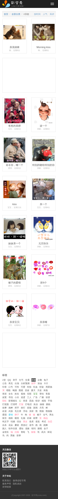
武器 (11, 411)
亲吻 (33, 380)
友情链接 (6, 487)
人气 (45, 14)
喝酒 (15, 390)
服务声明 (6, 483)
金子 (46, 428)
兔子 (46, 380)
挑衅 (11, 407)
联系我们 (6, 480)
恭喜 (25, 400)
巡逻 (23, 397)
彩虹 (4, 400)
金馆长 (5, 432)
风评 (52, 14)
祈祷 (29, 418)
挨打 (23, 407)
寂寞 (4, 397)
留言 (4, 418)
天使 (39, 390)
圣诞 (27, 390)
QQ (9, 380)
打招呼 (14, 404)
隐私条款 (17, 483)
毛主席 (18, 411)
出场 (17, 383)
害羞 (48, 394)
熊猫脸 (49, 411)
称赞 (35, 418)
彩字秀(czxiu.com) (39, 495)
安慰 (29, 394)
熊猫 (41, 411)
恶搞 (31, 400)
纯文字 (5, 421)
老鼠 (37, 421)
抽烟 (42, 404)
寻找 (11, 397)
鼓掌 (19, 435)
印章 (4, 387)
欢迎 (4, 411)
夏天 (33, 390)
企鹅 (40, 380)
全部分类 (16, 14)
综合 (19, 421)
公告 (4, 383)
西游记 (24, 425)
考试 (44, 421)
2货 (4, 380)
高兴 (43, 432)
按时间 (37, 14)
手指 (50, 400)
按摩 (4, 407)
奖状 (4, 394)
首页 (6, 14)
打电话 (28, 404)
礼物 (23, 418)
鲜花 (49, 432)
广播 (41, 397)
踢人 (4, 428)
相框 (11, 418)
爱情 (11, 414)
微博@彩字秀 (19, 480)
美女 (25, 421)
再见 (11, 383)
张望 (48, 397)
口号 (11, 387)
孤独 (23, 394)
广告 (35, 397)
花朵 (11, 425)
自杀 (4, 425)
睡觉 (17, 418)
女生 (11, 394)
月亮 (41, 407)
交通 (27, 380)
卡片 (46, 383)
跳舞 (45, 425)
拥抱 (48, 404)
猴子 (39, 414)
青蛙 (23, 432)
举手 (15, 380)
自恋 (50, 421)
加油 (40, 383)
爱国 (4, 414)
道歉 (27, 428)
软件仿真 (13, 428)
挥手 (17, 407)
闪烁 (17, 432)
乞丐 (21, 380)
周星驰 (49, 387)
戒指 (44, 400)
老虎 (31, 421)
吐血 (35, 387)
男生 (51, 414)
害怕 (41, 394)
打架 (21, 404)
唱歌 (8, 390)
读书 (31, 425)
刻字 (33, 383)
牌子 (17, 414)
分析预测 (25, 383)
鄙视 (40, 428)
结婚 (13, 421)
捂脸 (29, 407)
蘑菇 (17, 425)
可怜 (17, 387)
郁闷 (33, 428)
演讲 (31, 411)
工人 (29, 397)
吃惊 (29, 387)
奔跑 (45, 390)
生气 (45, 414)
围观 (21, 390)
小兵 (17, 397)
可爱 (23, 387)
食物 (33, 432)
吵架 (41, 387)
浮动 (25, 411)
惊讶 (37, 400)
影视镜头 (13, 400)
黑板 (12, 435)
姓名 (17, 394)
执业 (36, 404)
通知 (21, 428)
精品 (45, 418)
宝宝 (35, 394)
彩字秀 (14, 4)
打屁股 (5, 404)
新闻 (35, 407)
